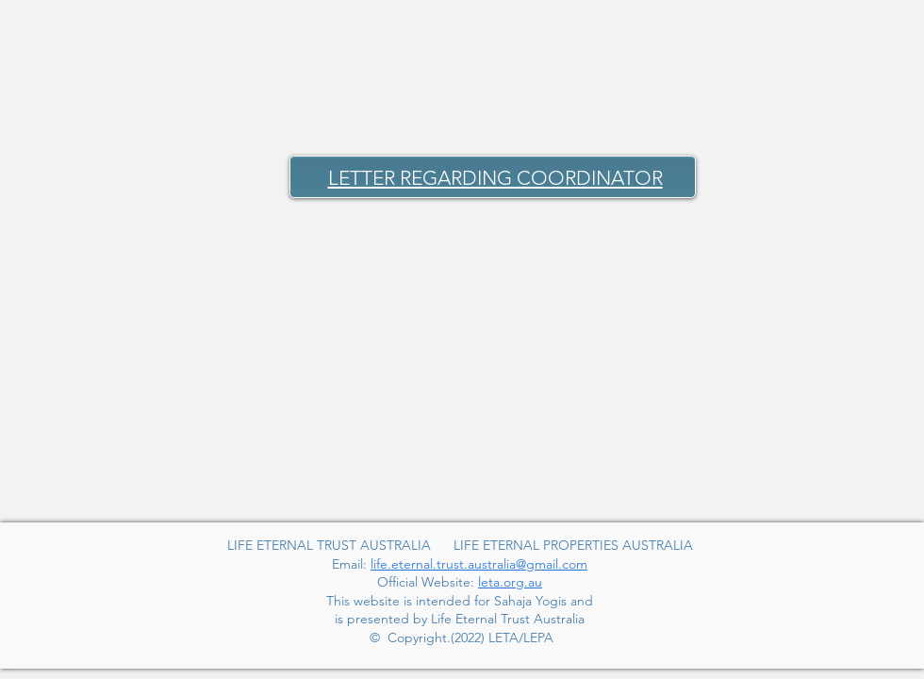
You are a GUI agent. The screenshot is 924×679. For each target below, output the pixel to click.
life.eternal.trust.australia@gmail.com (479, 563)
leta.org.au (510, 581)
